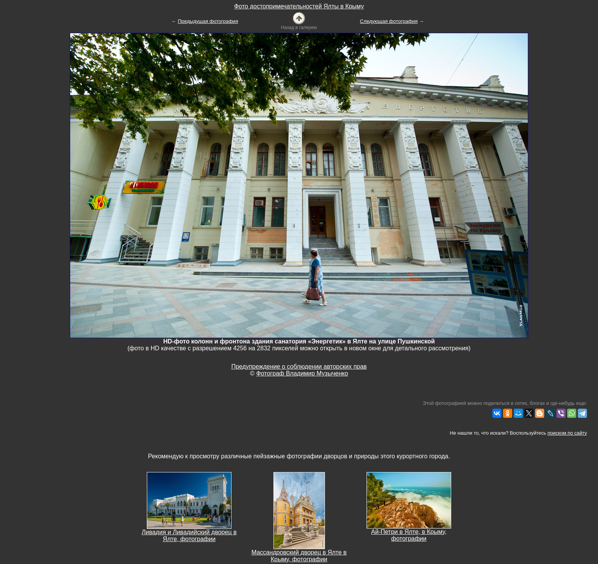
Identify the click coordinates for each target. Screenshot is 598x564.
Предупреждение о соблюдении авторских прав (299, 366)
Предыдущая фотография (208, 21)
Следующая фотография (389, 21)
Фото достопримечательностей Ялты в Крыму (299, 6)
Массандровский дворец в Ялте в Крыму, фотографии (299, 555)
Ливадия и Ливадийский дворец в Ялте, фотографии (188, 535)
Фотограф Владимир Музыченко (302, 373)
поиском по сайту (567, 433)
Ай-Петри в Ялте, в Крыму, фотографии (409, 535)
